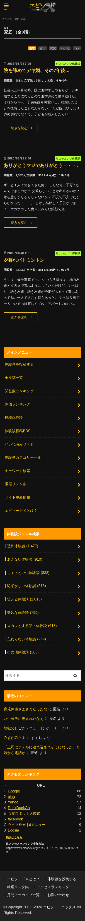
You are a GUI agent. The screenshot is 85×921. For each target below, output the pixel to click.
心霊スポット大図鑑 (24, 813)
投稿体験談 (14, 417)
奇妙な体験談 (23, 612)
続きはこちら (14, 837)
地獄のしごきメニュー (22, 728)
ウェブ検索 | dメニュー (27, 824)
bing (11, 797)
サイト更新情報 (17, 497)
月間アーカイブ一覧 (23, 895)
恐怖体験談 (22, 546)
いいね (65, 48)
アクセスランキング (52, 887)
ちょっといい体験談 (28, 573)
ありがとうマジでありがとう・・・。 (42, 165)
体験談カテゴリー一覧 (23, 457)
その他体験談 (23, 652)
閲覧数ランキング (19, 391)
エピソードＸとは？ (21, 511)
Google (14, 791)
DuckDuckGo (19, 808)
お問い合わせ (58, 895)
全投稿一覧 (14, 378)
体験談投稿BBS (17, 431)
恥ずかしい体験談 (26, 586)
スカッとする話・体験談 (32, 626)
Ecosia (13, 830)
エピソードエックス (59, 907)
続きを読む (19, 128)
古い (42, 48)
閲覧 (53, 48)
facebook (15, 819)
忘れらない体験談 (26, 639)
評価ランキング (17, 404)
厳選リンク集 (16, 484)
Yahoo (13, 802)
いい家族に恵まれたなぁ (24, 718)
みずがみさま (14, 737)
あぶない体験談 (24, 559)
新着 (32, 48)
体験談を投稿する (19, 364)
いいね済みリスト (19, 444)
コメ (77, 48)
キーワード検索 (17, 471)
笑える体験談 (24, 599)
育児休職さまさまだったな (25, 709)
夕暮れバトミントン (24, 260)
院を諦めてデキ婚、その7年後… (37, 70)
